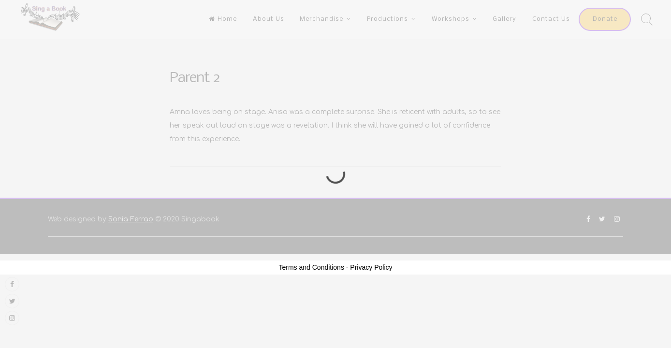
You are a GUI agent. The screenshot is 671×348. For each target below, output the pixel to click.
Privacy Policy (371, 267)
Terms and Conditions (311, 267)
